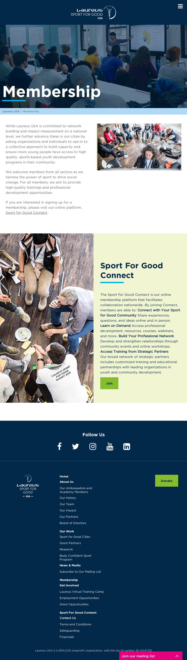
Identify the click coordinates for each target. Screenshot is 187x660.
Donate (167, 480)
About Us (67, 481)
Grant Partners (70, 543)
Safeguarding (69, 631)
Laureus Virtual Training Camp (82, 592)
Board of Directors (73, 523)
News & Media (70, 565)
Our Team (67, 504)
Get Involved (69, 585)
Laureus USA (93, 12)
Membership (69, 579)
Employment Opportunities (79, 598)
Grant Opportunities (74, 604)
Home (64, 476)
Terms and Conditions (75, 624)
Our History (68, 498)
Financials (67, 637)
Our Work (67, 531)
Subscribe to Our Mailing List (80, 572)
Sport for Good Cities (75, 537)
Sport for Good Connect (26, 212)
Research (66, 549)
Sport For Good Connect (78, 612)
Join (109, 383)
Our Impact (68, 510)
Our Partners (69, 517)
